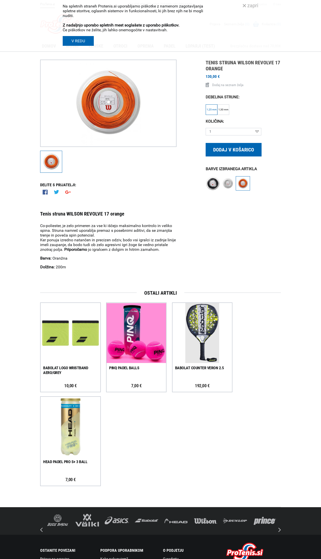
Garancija (107, 491)
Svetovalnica (173, 517)
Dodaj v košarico (233, 150)
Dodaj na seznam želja (225, 85)
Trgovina (170, 471)
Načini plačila (110, 510)
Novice (168, 511)
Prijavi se (52, 476)
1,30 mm (223, 109)
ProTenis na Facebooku (68, 491)
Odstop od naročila (115, 504)
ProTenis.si (234, 537)
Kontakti (169, 478)
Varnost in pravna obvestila (115, 553)
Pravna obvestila (113, 523)
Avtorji (276, 553)
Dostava (106, 471)
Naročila (106, 484)
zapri (250, 6)
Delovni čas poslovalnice (182, 484)
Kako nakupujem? (114, 465)
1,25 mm (212, 109)
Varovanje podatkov (116, 517)
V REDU (78, 41)
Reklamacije (109, 497)
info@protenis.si (251, 524)
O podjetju (171, 465)
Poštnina (107, 478)
